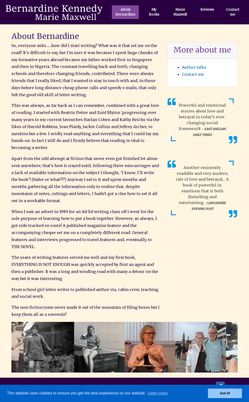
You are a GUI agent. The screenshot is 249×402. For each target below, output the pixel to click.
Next (241, 348)
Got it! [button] (225, 393)
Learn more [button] (158, 393)
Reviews (207, 10)
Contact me (232, 12)
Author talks (194, 67)
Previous (7, 348)
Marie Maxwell (180, 12)
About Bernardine (125, 12)
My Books (154, 12)
